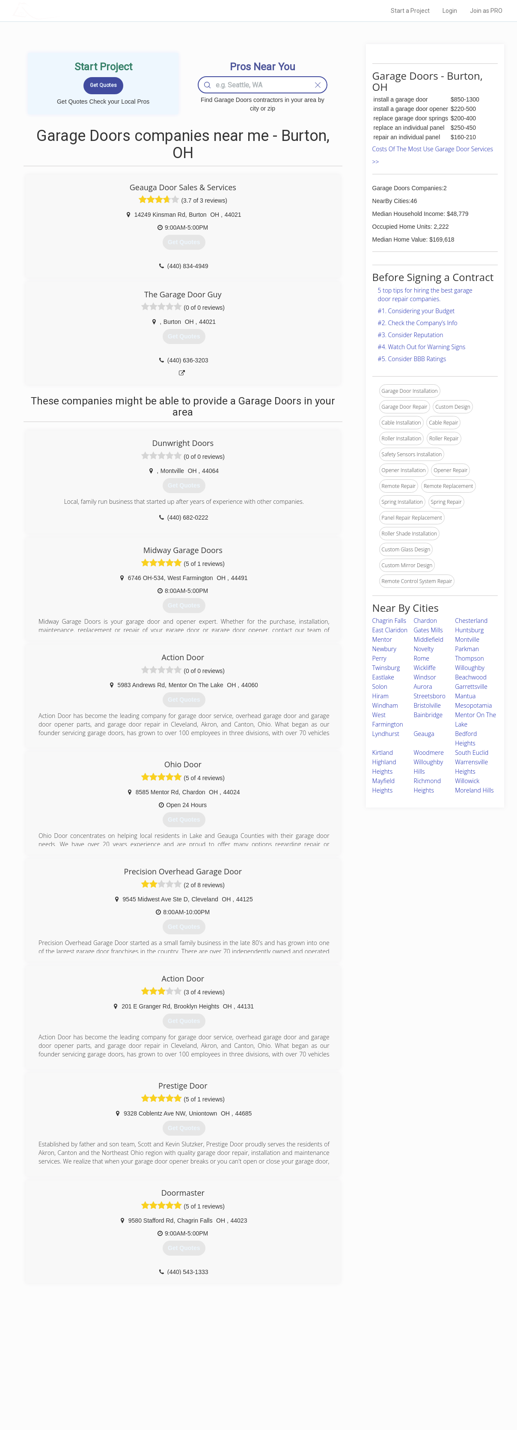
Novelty (423, 649)
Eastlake (383, 677)
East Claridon (390, 630)
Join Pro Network (234, 1358)
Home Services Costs (121, 1358)
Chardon (425, 620)
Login (450, 10)
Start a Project (410, 10)
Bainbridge (428, 715)
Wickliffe (424, 668)
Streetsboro (429, 696)
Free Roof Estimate (118, 1386)
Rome (421, 658)
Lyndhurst (385, 734)
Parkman (467, 649)
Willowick (467, 781)
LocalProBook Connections (389, 1386)
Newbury (384, 649)
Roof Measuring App (238, 1377)
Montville (467, 639)
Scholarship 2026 (377, 1358)
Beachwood (471, 677)
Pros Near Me (111, 1367)
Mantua (465, 696)
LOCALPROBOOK (62, 10)
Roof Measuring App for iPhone (250, 1386)
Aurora (422, 686)
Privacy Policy (373, 1367)
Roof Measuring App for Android (251, 1396)
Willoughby (469, 668)
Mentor (382, 639)
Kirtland (382, 752)
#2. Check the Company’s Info (418, 323)
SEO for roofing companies (388, 1396)
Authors (366, 1377)
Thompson (469, 658)
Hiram (380, 696)
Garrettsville (471, 686)
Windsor (424, 677)
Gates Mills (428, 630)
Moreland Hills (474, 790)
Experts (223, 1367)
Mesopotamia (473, 705)
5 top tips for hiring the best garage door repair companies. (425, 294)
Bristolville (427, 705)
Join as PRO (486, 10)
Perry (379, 658)
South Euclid (471, 752)
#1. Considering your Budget (416, 311)
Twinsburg (386, 668)
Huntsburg (469, 630)
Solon (380, 686)
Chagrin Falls (389, 620)
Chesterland (471, 620)
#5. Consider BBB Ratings (412, 359)
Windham (385, 705)
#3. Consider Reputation (410, 335)
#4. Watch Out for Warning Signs (422, 347)
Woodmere (428, 752)
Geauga (423, 734)
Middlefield (428, 639)
